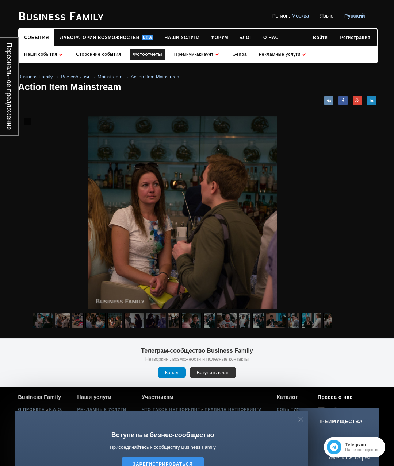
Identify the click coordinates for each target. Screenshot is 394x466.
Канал (172, 372)
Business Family (35, 76)
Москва (300, 16)
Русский (354, 16)
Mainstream (109, 76)
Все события (75, 76)
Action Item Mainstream (156, 76)
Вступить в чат (213, 372)
